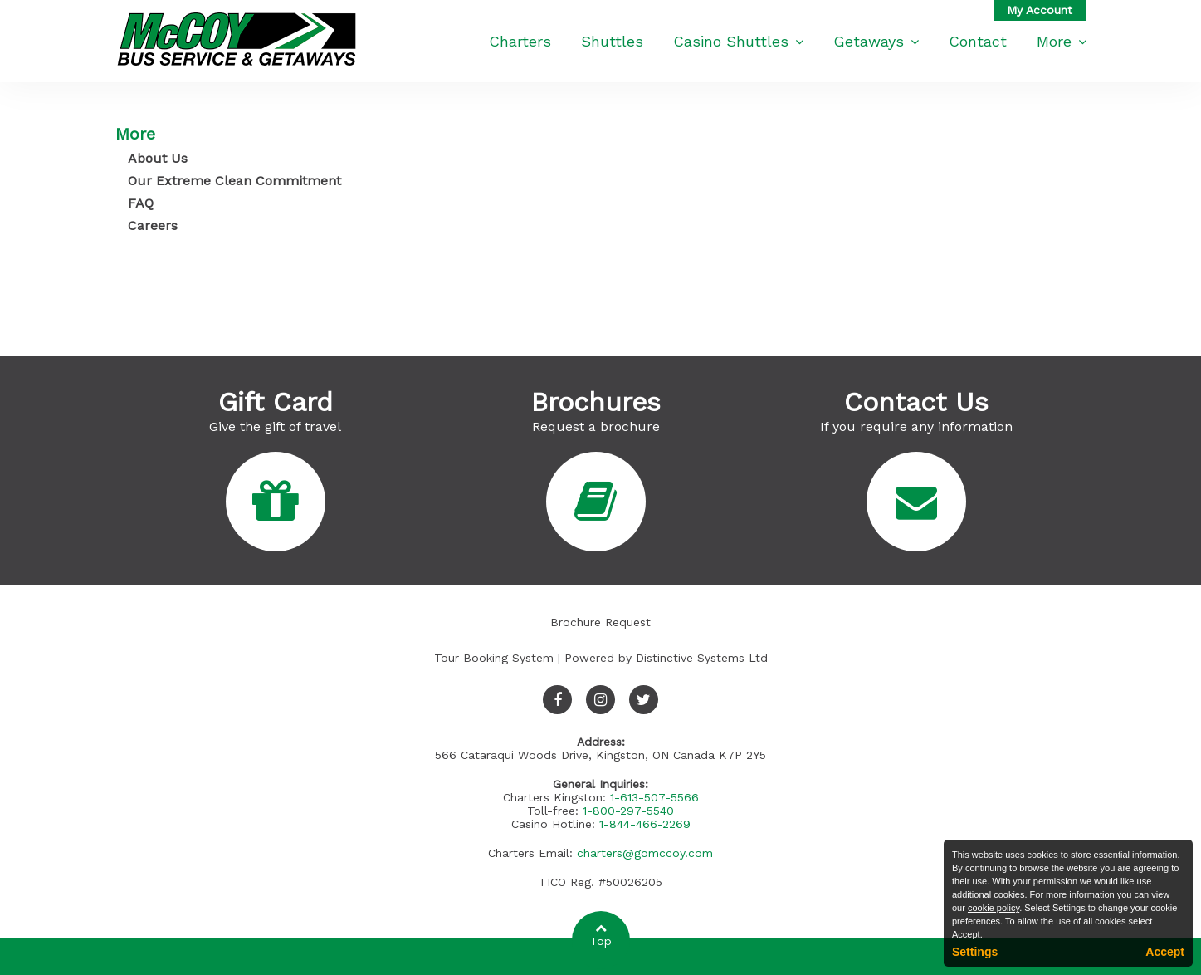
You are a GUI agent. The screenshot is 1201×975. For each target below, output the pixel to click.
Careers (153, 225)
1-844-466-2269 (645, 823)
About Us (158, 158)
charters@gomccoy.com (645, 853)
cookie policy (993, 908)
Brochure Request (600, 622)
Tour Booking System (494, 657)
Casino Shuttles (738, 41)
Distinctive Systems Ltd (702, 657)
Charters (520, 41)
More (1061, 41)
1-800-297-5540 (628, 810)
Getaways (876, 41)
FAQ (141, 203)
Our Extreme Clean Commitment (234, 181)
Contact (978, 41)
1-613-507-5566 (654, 797)
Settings (975, 951)
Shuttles (612, 41)
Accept (1164, 951)
